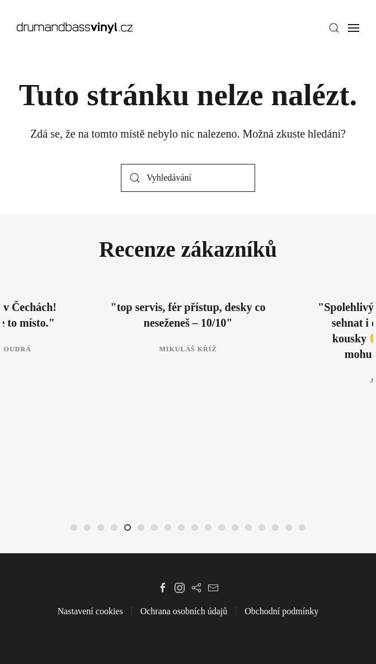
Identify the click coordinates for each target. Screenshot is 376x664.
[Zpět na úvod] (75, 28)
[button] (334, 28)
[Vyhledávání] (188, 178)
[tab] (73, 527)
